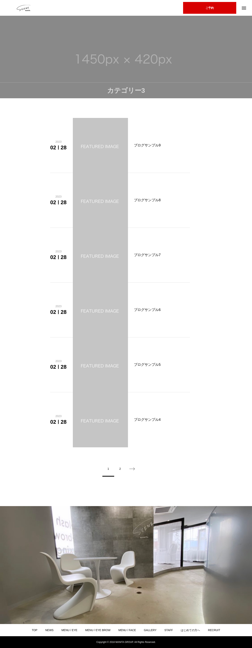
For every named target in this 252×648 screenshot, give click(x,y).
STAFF (168, 630)
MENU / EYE (69, 630)
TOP (34, 630)
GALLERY (150, 630)
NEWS (49, 630)
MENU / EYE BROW (97, 630)
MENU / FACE (127, 630)
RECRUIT (214, 630)
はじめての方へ (190, 630)
